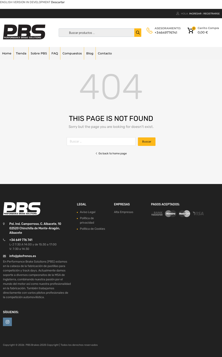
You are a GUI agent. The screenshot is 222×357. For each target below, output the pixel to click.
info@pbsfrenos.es (22, 256)
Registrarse (211, 13)
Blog (89, 53)
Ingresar (195, 13)
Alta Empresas (123, 212)
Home (6, 53)
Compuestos (72, 53)
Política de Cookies (92, 229)
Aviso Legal (87, 212)
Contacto (105, 53)
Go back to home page (111, 153)
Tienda (21, 53)
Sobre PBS (39, 53)
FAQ (54, 53)
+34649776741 (165, 32)
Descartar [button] (58, 2)
